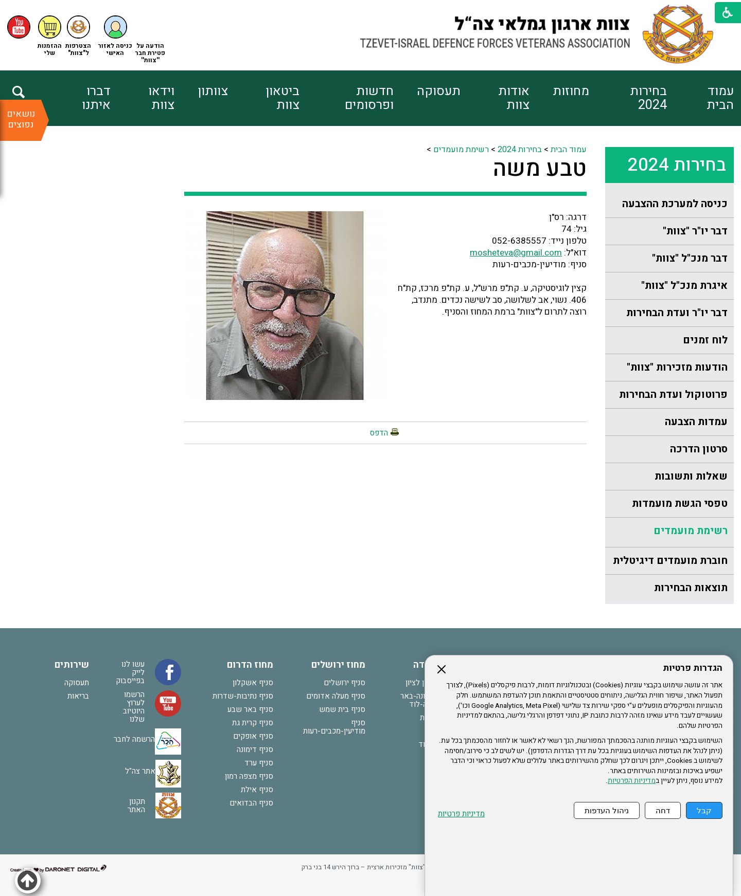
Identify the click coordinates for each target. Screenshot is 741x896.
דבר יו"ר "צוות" (695, 231)
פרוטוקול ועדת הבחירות (673, 394)
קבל (704, 810)
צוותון (213, 91)
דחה (663, 810)
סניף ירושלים (344, 682)
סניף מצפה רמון (249, 776)
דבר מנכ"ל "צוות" (690, 258)
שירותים (72, 665)
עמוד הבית (720, 98)
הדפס (378, 432)
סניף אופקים (253, 736)
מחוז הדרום (250, 665)
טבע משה (540, 169)
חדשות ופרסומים (369, 98)
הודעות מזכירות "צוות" (677, 367)
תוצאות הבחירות (691, 587)
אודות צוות (514, 98)
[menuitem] (700, 98)
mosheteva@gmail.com (516, 252)
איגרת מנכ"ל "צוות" (684, 285)
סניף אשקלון (253, 682)
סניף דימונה (255, 749)
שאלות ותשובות (691, 476)
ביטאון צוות (282, 98)
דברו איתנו (96, 98)
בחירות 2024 (648, 98)
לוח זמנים (705, 340)
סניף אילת (257, 789)
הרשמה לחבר (134, 739)
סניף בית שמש (342, 709)
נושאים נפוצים (21, 119)
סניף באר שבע (250, 709)
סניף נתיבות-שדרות (243, 696)
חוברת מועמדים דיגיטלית (670, 560)
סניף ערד (258, 763)
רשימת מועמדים (691, 530)
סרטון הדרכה (699, 449)
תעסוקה (439, 91)
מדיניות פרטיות (461, 814)
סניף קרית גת (252, 722)
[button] (115, 36)
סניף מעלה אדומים (335, 696)
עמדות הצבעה (696, 421)
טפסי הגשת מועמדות (680, 503)
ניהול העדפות (607, 810)
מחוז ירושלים (338, 665)
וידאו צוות (161, 98)
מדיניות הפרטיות (632, 781)
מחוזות (571, 91)
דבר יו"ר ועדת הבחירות (677, 312)
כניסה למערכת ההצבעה (675, 203)
